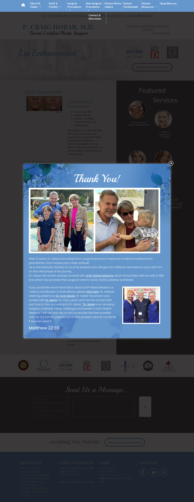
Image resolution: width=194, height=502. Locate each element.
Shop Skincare (168, 3)
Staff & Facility (55, 5)
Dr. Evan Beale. (65, 296)
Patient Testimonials (130, 5)
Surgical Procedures (74, 7)
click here (92, 292)
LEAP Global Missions (100, 276)
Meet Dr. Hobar (35, 5)
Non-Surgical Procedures (93, 7)
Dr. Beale (51, 300)
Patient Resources (149, 5)
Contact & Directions (95, 17)
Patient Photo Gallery (113, 5)
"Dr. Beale (88, 304)
